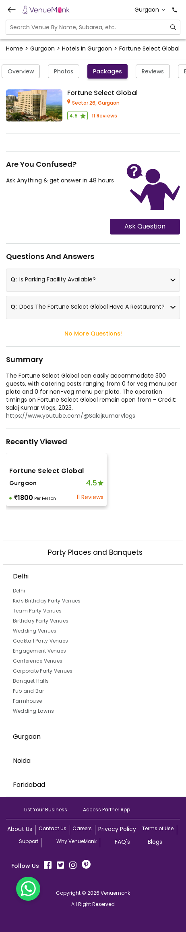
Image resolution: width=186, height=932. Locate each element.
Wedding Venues (35, 630)
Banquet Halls (31, 680)
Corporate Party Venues (43, 670)
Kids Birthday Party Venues (47, 600)
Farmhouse (27, 700)
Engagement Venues (39, 650)
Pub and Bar (28, 690)
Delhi (19, 590)
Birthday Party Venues (40, 620)
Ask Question (144, 226)
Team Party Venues (37, 610)
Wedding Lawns (33, 711)
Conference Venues (37, 660)
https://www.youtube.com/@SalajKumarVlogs (70, 416)
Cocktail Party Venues (40, 640)
